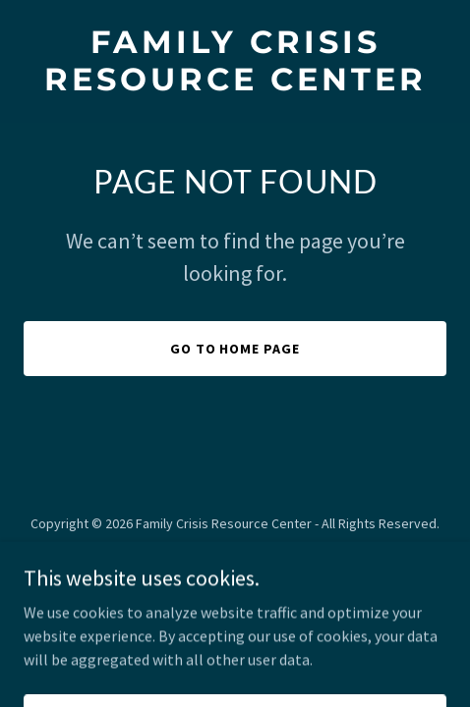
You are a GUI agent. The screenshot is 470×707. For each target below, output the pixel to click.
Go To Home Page (235, 348)
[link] (235, 84)
